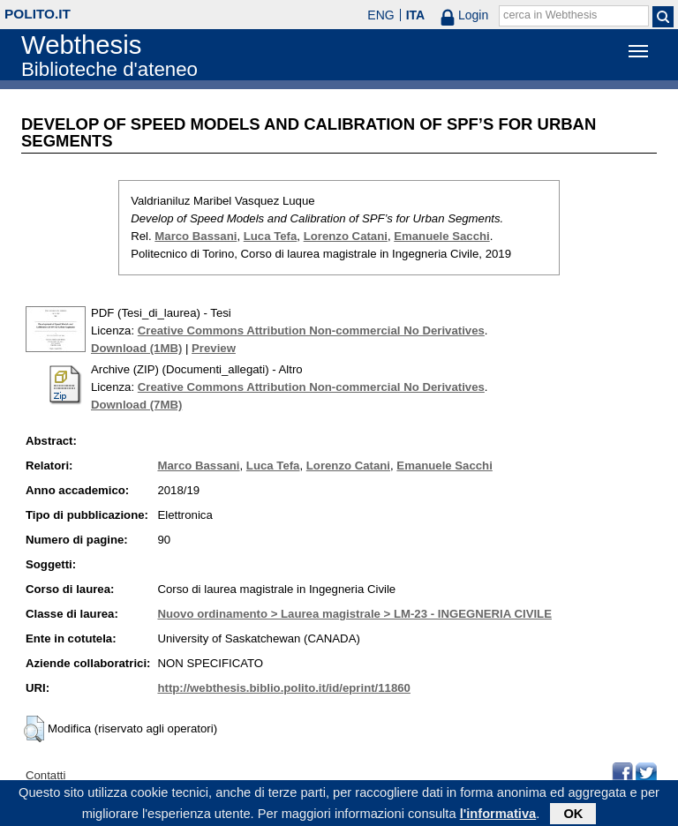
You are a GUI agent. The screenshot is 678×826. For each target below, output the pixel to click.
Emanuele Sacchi (441, 236)
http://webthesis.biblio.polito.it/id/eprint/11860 (283, 688)
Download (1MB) (136, 348)
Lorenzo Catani (346, 236)
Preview (214, 348)
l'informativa (498, 816)
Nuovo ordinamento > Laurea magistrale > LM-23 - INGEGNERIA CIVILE (354, 613)
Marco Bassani (195, 236)
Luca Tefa (271, 236)
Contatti (45, 775)
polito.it (37, 13)
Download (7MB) (136, 404)
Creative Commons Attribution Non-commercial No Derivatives (311, 330)
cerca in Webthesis (550, 15)
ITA (416, 15)
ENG (380, 15)
